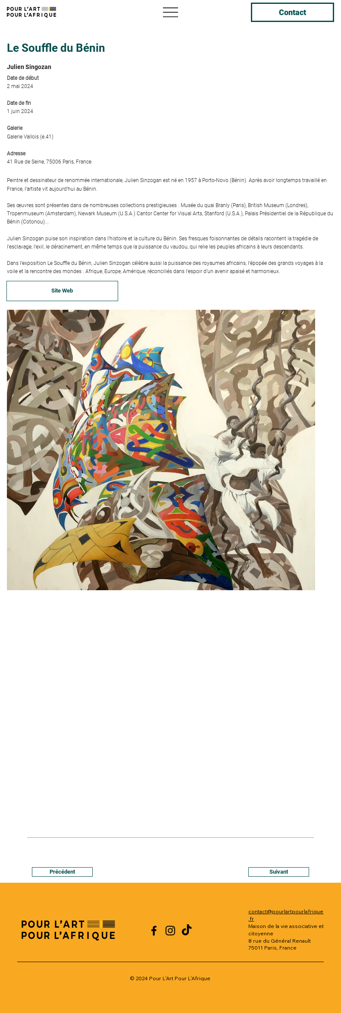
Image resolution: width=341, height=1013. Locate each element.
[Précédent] (62, 872)
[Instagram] (170, 930)
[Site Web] (62, 291)
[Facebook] (153, 930)
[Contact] (293, 12)
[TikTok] (186, 930)
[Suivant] (278, 872)
